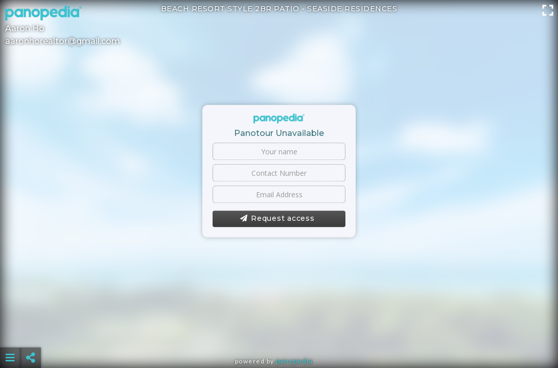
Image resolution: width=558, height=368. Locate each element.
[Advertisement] (279, 332)
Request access (277, 218)
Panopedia (294, 361)
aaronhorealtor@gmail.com (62, 41)
